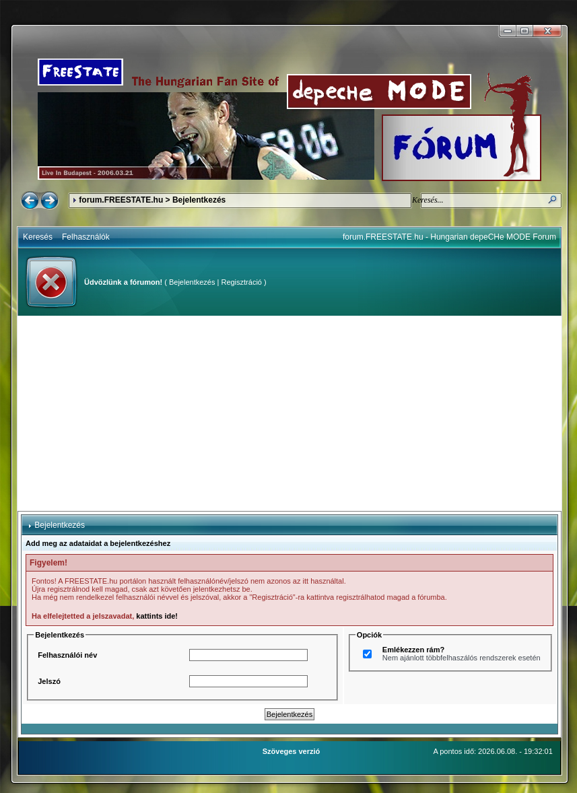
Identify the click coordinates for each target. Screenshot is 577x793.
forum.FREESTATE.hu (121, 200)
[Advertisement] (289, 413)
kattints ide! (157, 616)
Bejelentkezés (192, 282)
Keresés (38, 237)
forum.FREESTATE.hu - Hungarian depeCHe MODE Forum (449, 237)
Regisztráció (241, 282)
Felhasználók (86, 237)
